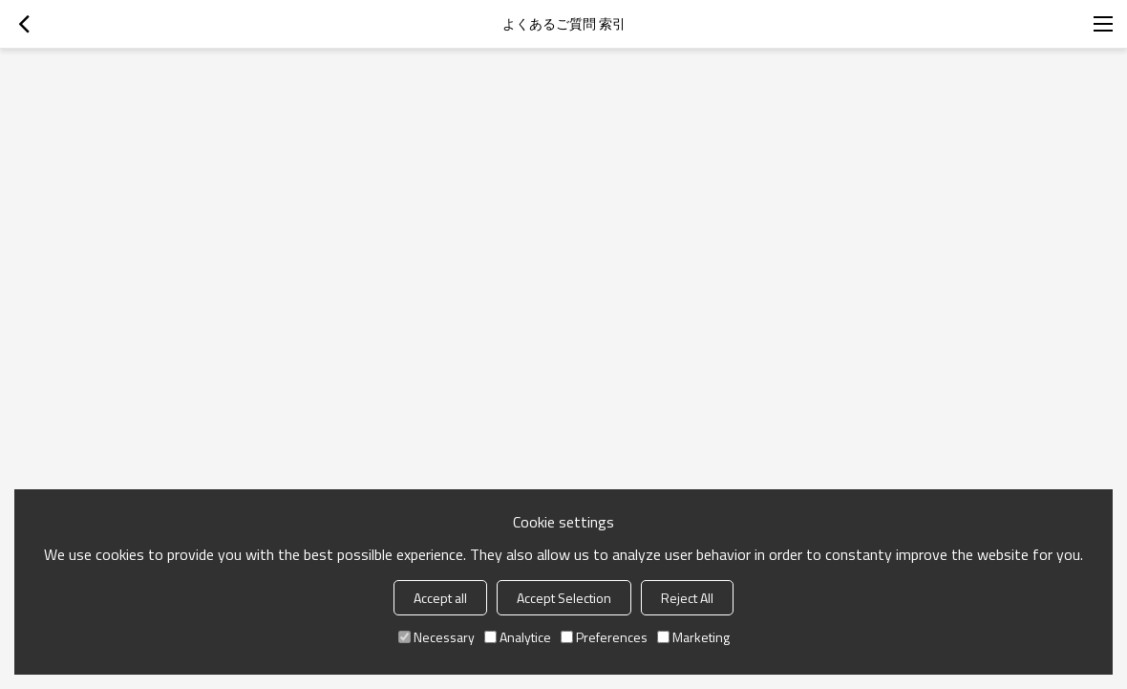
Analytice (517, 637)
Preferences (604, 637)
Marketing (693, 637)
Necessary (436, 637)
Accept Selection (564, 598)
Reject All (687, 598)
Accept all (440, 598)
